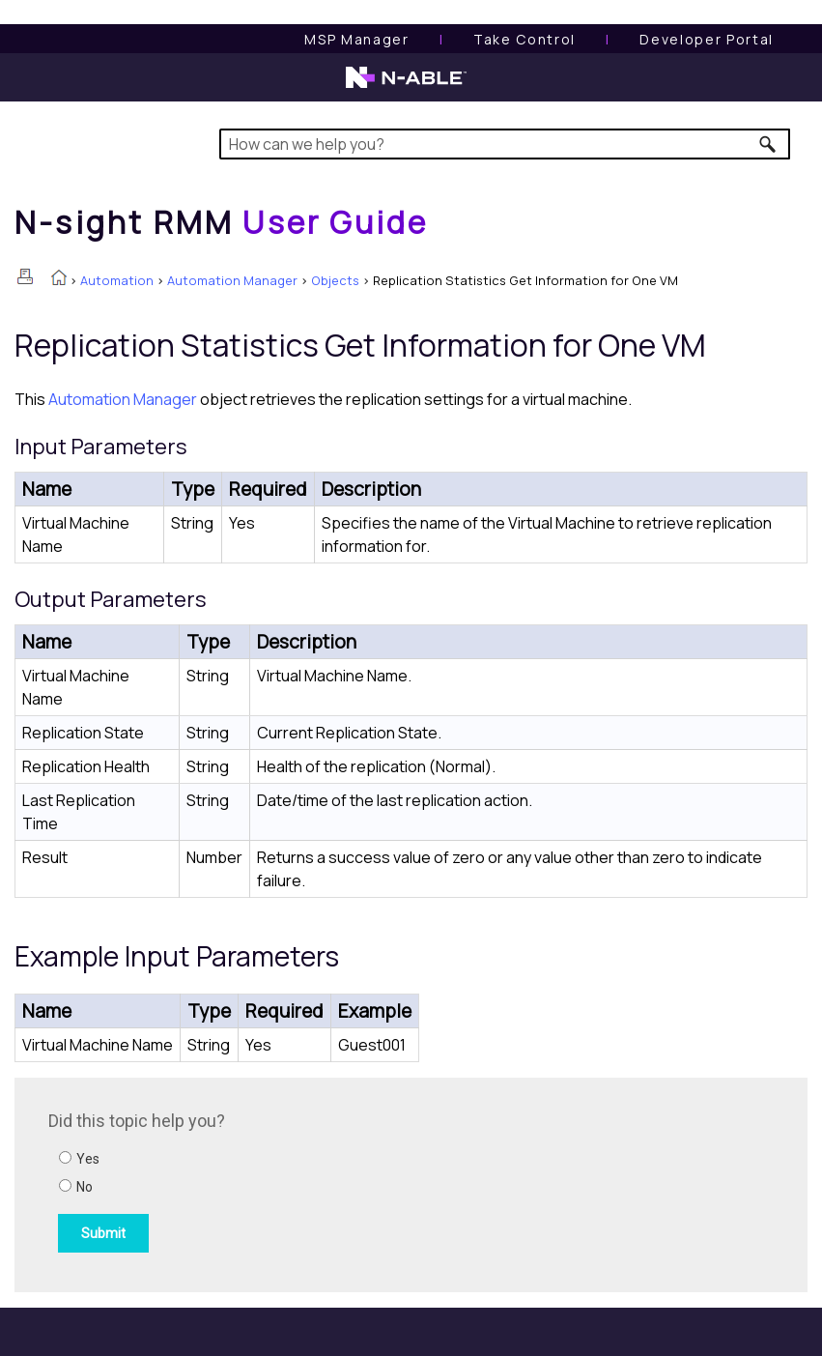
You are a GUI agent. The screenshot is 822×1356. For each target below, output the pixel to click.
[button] (768, 144)
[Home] (221, 222)
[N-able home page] (406, 86)
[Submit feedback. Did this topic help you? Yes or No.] (309, 1182)
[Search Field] (504, 144)
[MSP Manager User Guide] (356, 39)
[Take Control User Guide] (524, 39)
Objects (335, 280)
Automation (117, 280)
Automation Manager (232, 280)
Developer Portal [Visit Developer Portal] (706, 39)
